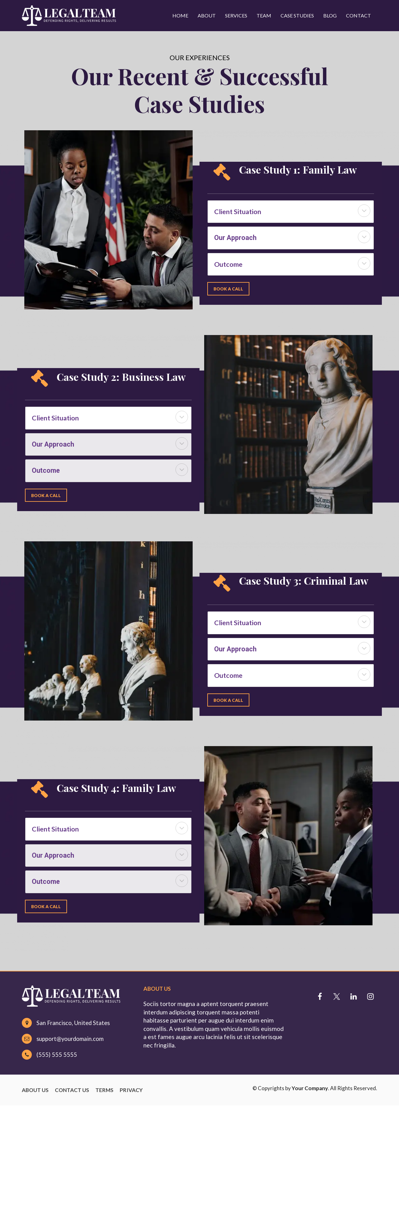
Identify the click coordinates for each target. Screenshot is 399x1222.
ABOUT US (35, 1090)
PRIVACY (131, 1090)
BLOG (330, 15)
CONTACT (358, 15)
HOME (180, 15)
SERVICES (236, 15)
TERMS (104, 1090)
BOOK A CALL (229, 288)
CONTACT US (72, 1090)
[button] (364, 210)
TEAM (264, 15)
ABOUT (207, 15)
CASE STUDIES (297, 15)
